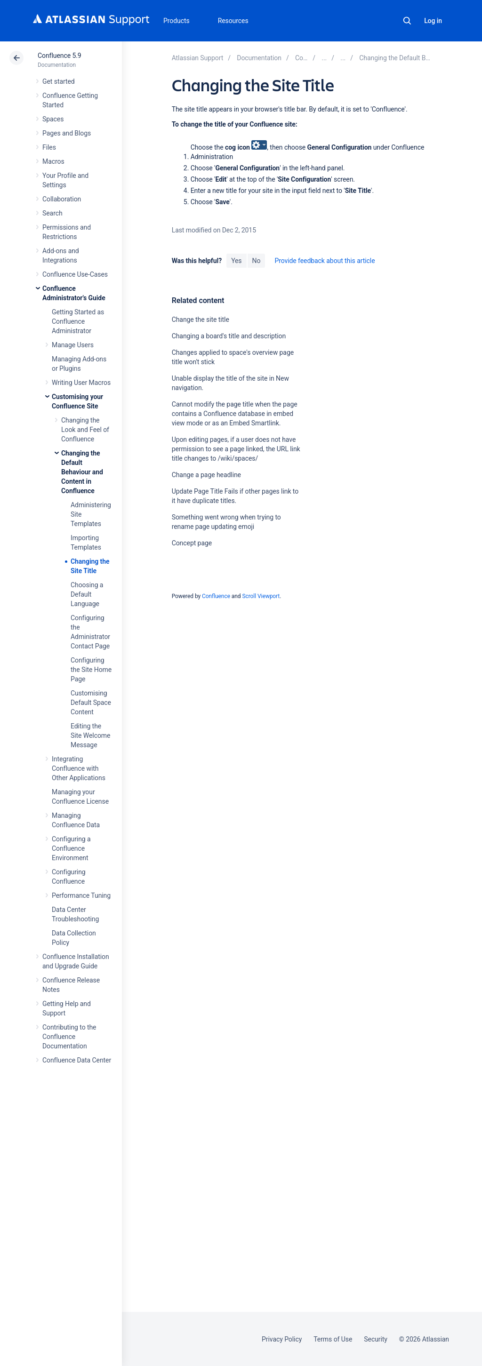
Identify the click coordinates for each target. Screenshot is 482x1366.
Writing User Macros (81, 382)
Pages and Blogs (66, 133)
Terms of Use (332, 1339)
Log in (433, 20)
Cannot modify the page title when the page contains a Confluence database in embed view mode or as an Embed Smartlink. (234, 413)
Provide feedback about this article (324, 260)
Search (407, 20)
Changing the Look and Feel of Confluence (85, 429)
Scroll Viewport (261, 596)
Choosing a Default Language (87, 594)
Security (375, 1339)
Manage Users (73, 345)
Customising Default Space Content (91, 702)
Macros (53, 161)
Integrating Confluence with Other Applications (78, 768)
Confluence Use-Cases (75, 274)
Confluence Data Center (76, 1060)
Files (49, 147)
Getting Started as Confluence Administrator (78, 321)
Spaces (53, 119)
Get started (58, 81)
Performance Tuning (81, 895)
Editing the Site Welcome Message (90, 735)
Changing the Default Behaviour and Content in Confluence (82, 472)
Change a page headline (206, 475)
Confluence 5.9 (59, 55)
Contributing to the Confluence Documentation (69, 1036)
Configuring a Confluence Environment (71, 848)
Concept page (192, 543)
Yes (236, 260)
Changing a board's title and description (229, 336)
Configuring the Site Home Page (91, 669)
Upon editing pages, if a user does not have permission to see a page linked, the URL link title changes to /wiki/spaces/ (236, 449)
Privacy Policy (282, 1339)
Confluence (216, 596)
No (256, 260)
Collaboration (61, 199)
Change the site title (200, 319)
